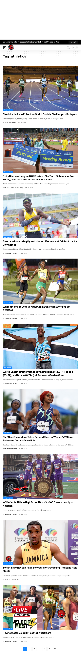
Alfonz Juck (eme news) (14, 188)
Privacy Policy (37, 42)
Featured (8, 110)
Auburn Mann (10, 123)
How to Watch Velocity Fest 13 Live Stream (27, 633)
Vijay (7, 579)
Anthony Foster (11, 253)
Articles (7, 237)
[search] (68, 47)
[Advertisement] (40, 20)
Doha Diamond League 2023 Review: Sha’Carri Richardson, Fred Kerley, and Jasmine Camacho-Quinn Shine (39, 177)
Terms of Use (53, 42)
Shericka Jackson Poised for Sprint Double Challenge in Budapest (40, 114)
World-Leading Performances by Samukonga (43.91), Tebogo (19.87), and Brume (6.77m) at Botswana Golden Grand (38, 373)
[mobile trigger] (5, 47)
